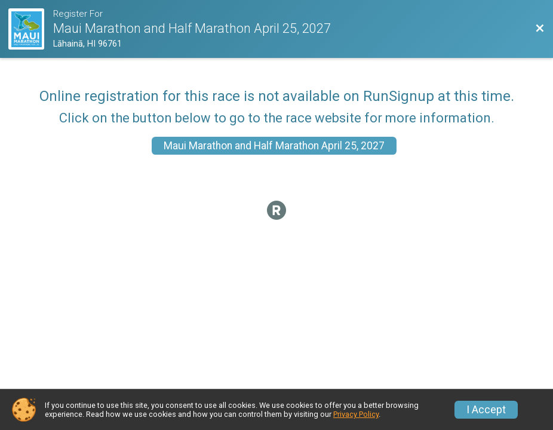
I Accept (486, 410)
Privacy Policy (356, 414)
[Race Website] (30, 29)
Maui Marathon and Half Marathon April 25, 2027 (274, 146)
